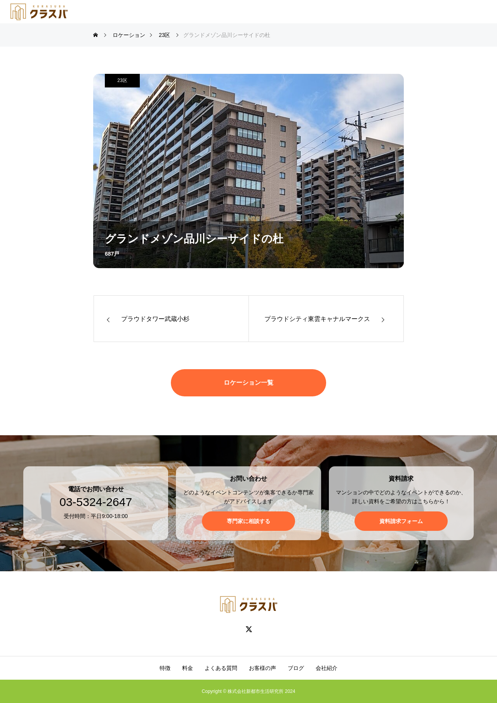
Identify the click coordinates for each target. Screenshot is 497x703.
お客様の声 (262, 668)
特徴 (165, 668)
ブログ (296, 668)
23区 (122, 80)
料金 (187, 668)
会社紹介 (326, 668)
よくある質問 (221, 668)
